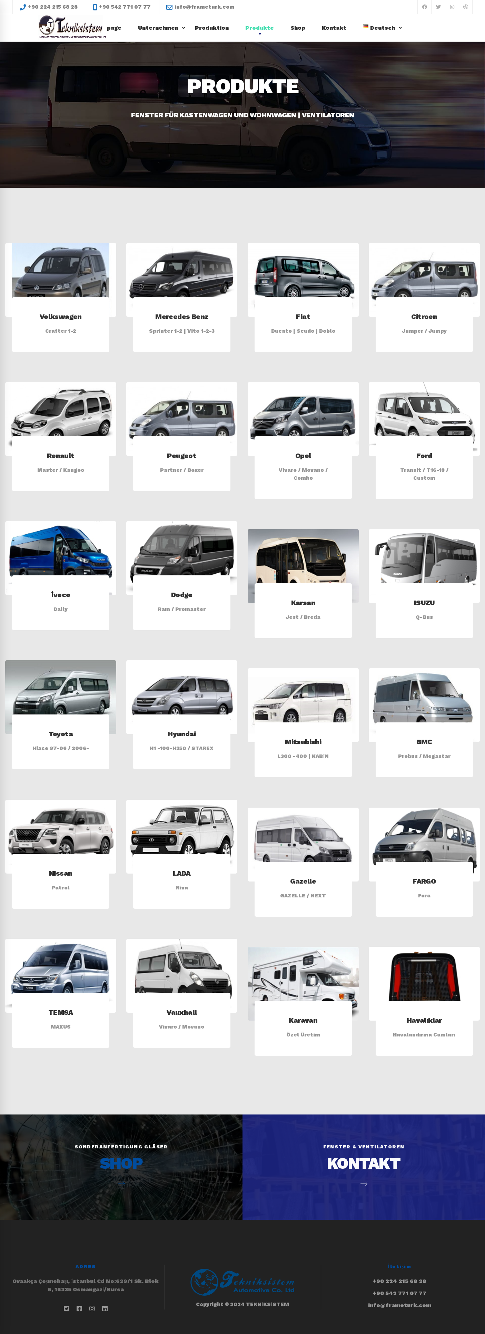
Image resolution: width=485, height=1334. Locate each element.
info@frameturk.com (399, 1286)
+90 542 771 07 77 (399, 1274)
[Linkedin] (104, 1308)
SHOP (121, 1144)
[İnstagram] (92, 1308)
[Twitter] (66, 1308)
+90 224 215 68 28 (399, 1262)
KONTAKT (363, 1144)
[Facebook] (79, 1308)
